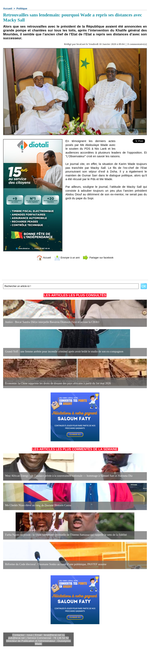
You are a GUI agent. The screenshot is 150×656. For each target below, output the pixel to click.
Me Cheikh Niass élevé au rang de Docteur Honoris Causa (37, 505)
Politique (21, 8)
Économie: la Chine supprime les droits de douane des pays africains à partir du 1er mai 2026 (56, 383)
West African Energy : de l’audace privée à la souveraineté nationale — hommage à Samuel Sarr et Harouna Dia (66, 475)
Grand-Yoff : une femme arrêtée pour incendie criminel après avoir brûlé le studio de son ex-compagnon (62, 351)
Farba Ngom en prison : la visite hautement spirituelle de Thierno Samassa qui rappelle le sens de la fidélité (64, 534)
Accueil (7, 8)
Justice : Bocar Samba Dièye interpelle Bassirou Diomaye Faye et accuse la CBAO (50, 322)
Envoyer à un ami (65, 257)
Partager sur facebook (101, 257)
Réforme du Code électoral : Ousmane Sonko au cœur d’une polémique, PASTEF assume (54, 564)
